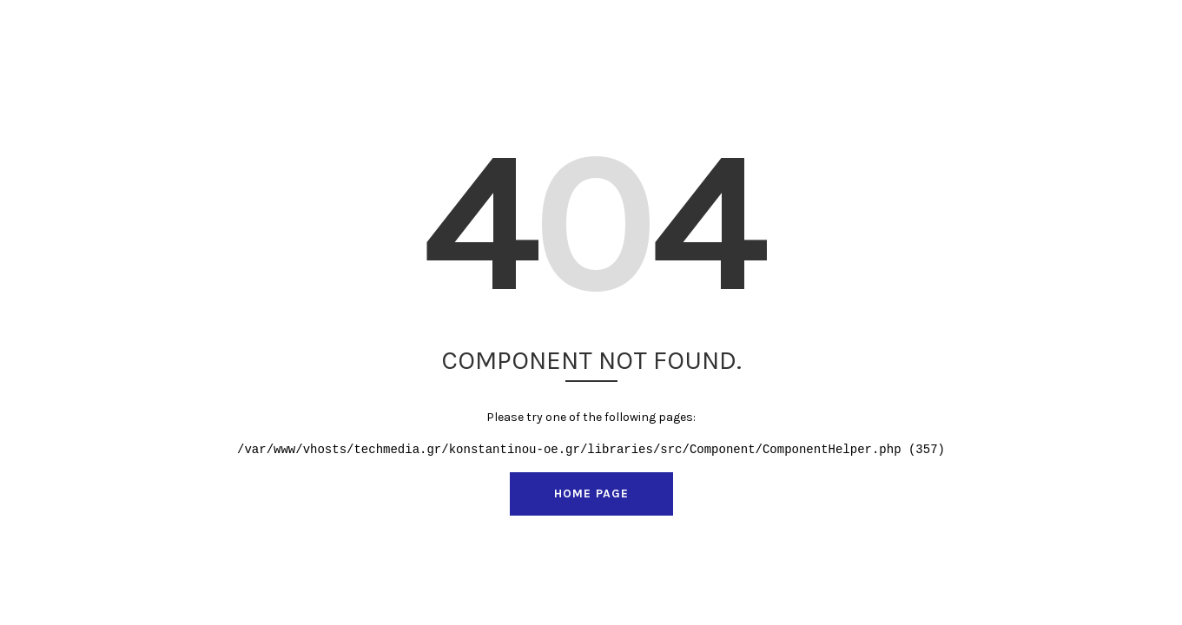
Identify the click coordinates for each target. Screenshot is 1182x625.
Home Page (591, 493)
